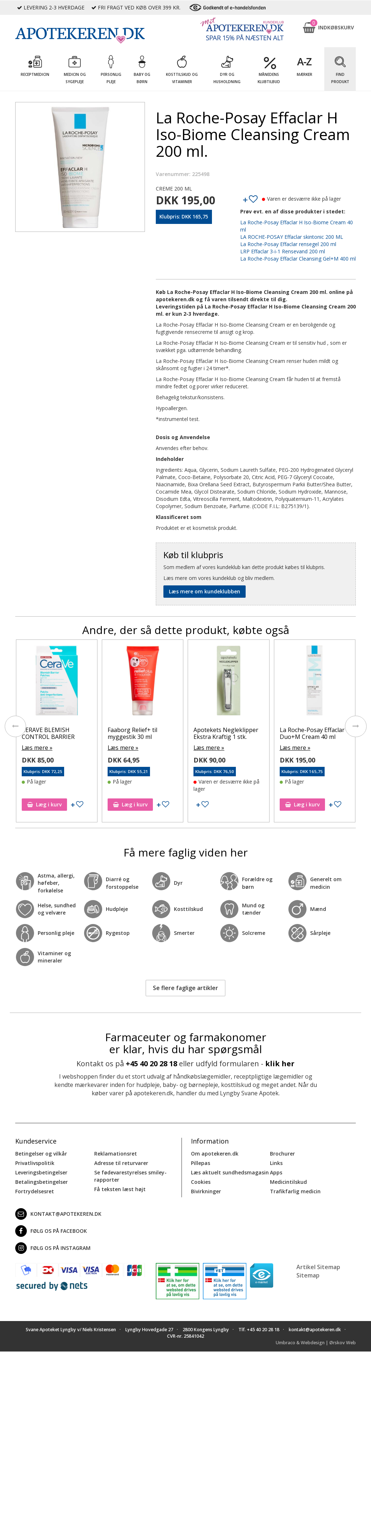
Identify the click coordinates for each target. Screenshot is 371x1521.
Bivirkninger (206, 1190)
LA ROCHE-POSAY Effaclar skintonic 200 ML (291, 236)
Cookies (200, 1180)
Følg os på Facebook (51, 1230)
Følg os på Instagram (53, 1247)
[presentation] (15, 726)
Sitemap (308, 1274)
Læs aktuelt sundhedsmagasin (230, 1171)
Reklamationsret (115, 1152)
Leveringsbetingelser (41, 1171)
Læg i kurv (44, 803)
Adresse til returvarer (121, 1161)
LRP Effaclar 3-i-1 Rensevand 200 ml (282, 251)
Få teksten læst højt (120, 1188)
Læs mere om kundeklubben (204, 591)
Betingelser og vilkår (41, 1152)
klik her (280, 1062)
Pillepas (200, 1161)
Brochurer (282, 1152)
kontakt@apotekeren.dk (58, 1213)
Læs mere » (36, 747)
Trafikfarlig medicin (295, 1190)
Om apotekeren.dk (214, 1152)
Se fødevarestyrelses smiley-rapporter (130, 1175)
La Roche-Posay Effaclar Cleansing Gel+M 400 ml (298, 258)
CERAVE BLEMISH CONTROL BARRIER (48, 732)
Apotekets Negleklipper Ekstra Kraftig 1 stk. (225, 732)
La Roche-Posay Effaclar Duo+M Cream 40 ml (312, 732)
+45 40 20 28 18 (151, 1062)
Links (276, 1161)
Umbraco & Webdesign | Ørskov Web (316, 1341)
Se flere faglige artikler (185, 987)
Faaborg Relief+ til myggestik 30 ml (132, 732)
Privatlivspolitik (34, 1161)
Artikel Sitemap (318, 1266)
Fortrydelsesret (34, 1190)
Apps (276, 1171)
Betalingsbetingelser (41, 1180)
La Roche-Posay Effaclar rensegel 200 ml (288, 244)
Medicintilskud (288, 1180)
